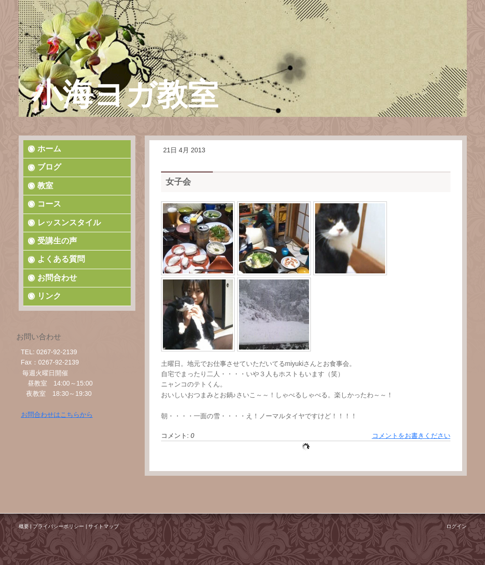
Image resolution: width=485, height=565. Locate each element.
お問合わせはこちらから (57, 414)
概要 (24, 526)
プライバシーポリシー (58, 526)
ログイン (456, 526)
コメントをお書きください (411, 435)
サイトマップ (103, 526)
